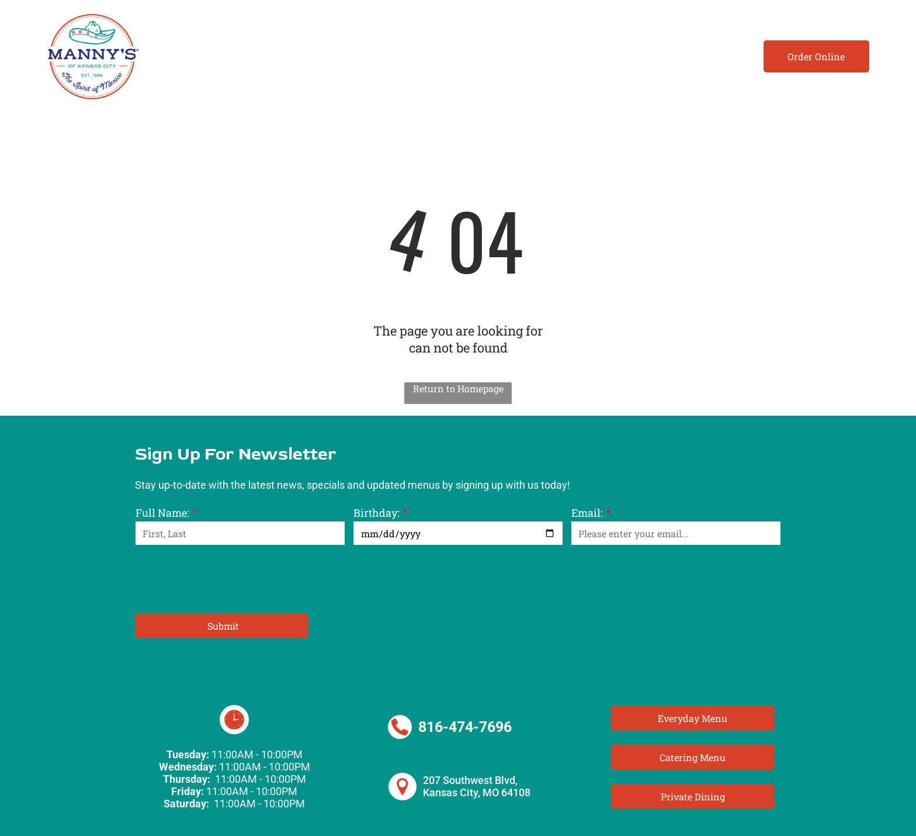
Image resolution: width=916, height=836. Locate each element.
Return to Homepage (458, 388)
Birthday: (376, 513)
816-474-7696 (465, 726)
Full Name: (162, 513)
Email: (587, 513)
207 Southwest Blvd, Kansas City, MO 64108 (476, 786)
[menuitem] (207, 56)
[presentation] (224, 578)
